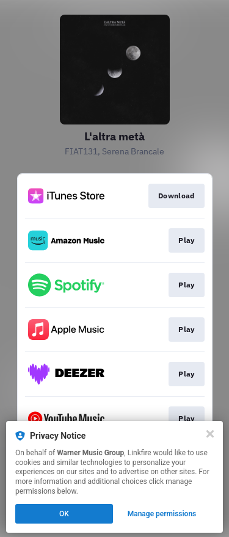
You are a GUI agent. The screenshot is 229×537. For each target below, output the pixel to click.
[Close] (210, 434)
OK (64, 514)
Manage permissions (162, 514)
